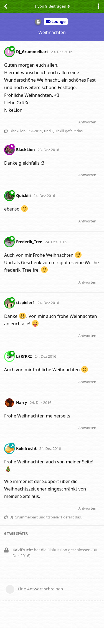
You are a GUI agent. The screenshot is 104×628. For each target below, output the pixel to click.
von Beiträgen (52, 6)
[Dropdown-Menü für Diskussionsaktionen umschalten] (98, 6)
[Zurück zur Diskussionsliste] (5, 6)
